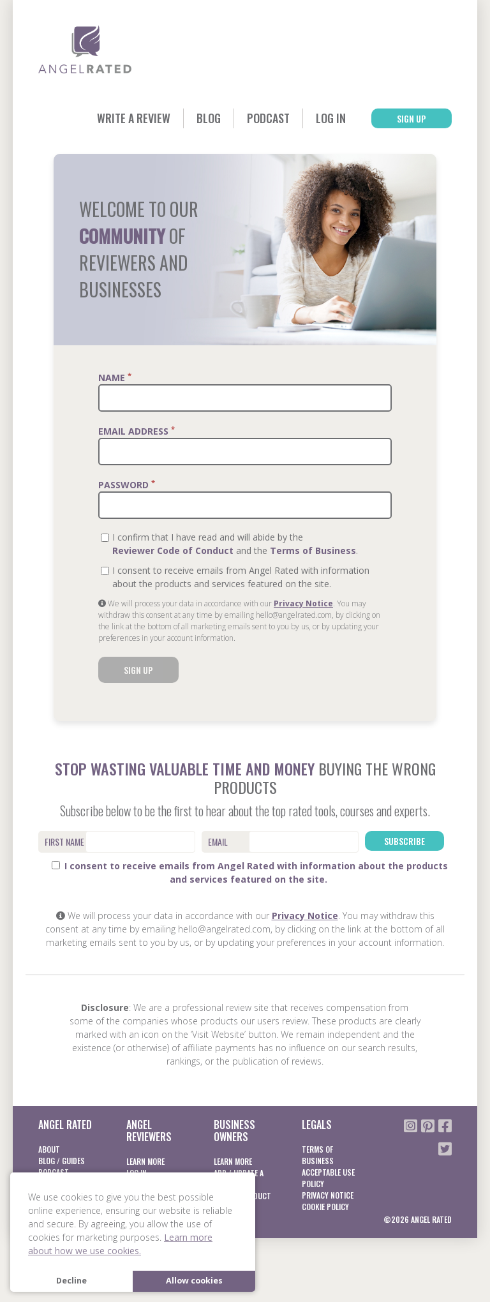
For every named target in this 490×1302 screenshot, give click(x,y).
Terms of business (318, 1155)
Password (126, 484)
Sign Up (411, 118)
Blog (209, 118)
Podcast (268, 118)
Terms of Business (313, 550)
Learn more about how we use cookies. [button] (120, 1244)
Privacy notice (327, 1195)
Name (114, 377)
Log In (331, 118)
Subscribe (404, 841)
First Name (64, 841)
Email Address (136, 430)
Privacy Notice (303, 603)
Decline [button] (71, 1280)
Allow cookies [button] (194, 1280)
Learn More (145, 1161)
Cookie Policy (325, 1206)
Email (218, 841)
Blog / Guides (61, 1160)
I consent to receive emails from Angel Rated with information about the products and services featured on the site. (250, 872)
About (49, 1149)
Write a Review (133, 118)
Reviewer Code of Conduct (173, 550)
